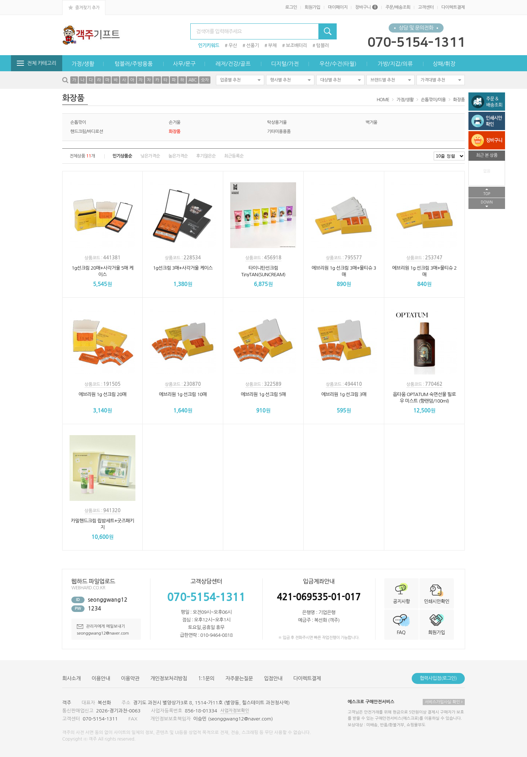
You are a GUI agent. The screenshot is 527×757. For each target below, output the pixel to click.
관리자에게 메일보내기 (101, 626)
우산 (232, 45)
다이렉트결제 (453, 7)
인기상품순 (122, 156)
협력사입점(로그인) (438, 678)
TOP (486, 193)
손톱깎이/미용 (433, 100)
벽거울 (371, 122)
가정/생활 (83, 63)
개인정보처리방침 (168, 678)
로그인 (291, 7)
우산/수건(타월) (337, 63)
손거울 (174, 122)
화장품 (459, 100)
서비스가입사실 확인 (444, 702)
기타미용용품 (279, 131)
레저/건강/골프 (233, 63)
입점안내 (273, 678)
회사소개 (71, 678)
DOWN (487, 202)
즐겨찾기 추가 (84, 7)
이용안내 (100, 678)
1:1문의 (206, 678)
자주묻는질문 (239, 678)
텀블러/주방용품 (134, 63)
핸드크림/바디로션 (86, 131)
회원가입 (312, 7)
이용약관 (130, 678)
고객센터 (426, 7)
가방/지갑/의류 (395, 63)
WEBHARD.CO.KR (88, 588)
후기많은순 (206, 156)
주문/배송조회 (397, 7)
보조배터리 (296, 45)
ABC (192, 80)
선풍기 (252, 45)
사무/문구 (184, 63)
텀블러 (322, 45)
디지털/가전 (285, 63)
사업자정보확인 (234, 710)
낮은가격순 (150, 156)
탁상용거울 (277, 122)
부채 (272, 45)
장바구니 (366, 7)
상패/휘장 (444, 63)
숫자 (205, 80)
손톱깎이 (78, 122)
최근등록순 (233, 156)
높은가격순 (178, 156)
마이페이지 (337, 7)
